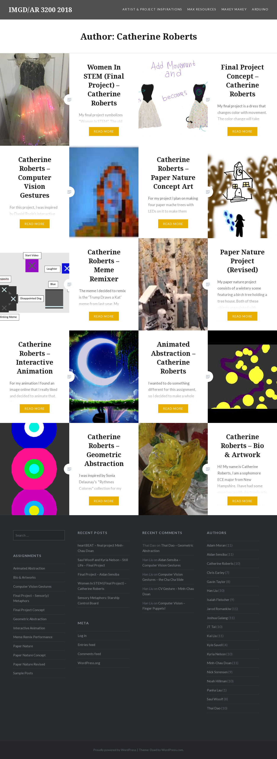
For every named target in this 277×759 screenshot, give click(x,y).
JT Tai (211, 627)
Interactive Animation (29, 628)
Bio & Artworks (24, 577)
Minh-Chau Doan (219, 663)
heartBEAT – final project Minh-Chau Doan (101, 548)
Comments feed (89, 654)
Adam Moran (216, 545)
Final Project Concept (29, 610)
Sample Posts (23, 673)
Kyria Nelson (216, 654)
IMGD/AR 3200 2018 (40, 9)
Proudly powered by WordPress (114, 750)
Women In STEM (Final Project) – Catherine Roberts (102, 586)
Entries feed (86, 645)
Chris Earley (215, 573)
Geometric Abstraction (30, 619)
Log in (82, 636)
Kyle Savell (215, 645)
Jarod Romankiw (219, 609)
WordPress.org (89, 663)
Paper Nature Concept (29, 655)
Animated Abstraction (29, 568)
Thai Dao (214, 708)
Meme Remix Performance (32, 637)
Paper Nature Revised (29, 664)
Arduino (260, 9)
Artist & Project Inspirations (152, 9)
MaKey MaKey (234, 9)
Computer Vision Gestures (32, 586)
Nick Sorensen (217, 672)
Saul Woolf (215, 699)
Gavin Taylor (216, 582)
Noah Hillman (217, 681)
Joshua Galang (217, 618)
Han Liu (212, 590)
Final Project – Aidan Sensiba (98, 574)
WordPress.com (172, 750)
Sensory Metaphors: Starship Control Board (98, 600)
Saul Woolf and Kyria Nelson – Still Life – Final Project (103, 562)
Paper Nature (23, 646)
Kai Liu (212, 636)
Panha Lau (214, 690)
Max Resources (201, 9)
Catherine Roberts (220, 563)
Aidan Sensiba (217, 554)
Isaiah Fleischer (218, 600)
